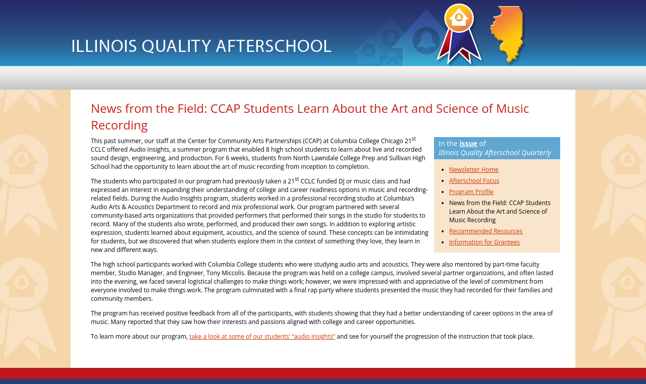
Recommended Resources (486, 231)
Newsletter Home (474, 169)
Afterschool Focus (474, 180)
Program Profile (471, 191)
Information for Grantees (484, 242)
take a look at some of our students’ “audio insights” (262, 336)
